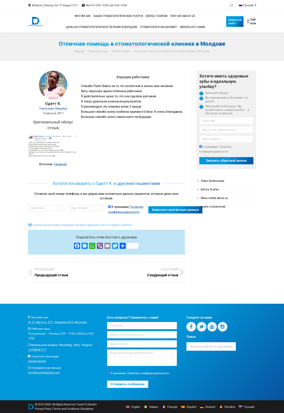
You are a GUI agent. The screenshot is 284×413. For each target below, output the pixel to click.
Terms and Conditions (66, 408)
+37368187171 (37, 349)
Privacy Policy (43, 408)
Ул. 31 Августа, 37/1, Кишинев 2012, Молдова (57, 322)
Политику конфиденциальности (148, 373)
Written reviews (121, 51)
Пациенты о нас (98, 51)
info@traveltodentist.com (44, 372)
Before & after (210, 189)
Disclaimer (87, 408)
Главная (79, 51)
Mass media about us (214, 198)
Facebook (60, 164)
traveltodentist (37, 361)
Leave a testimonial (213, 206)
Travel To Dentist (86, 404)
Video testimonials (212, 181)
